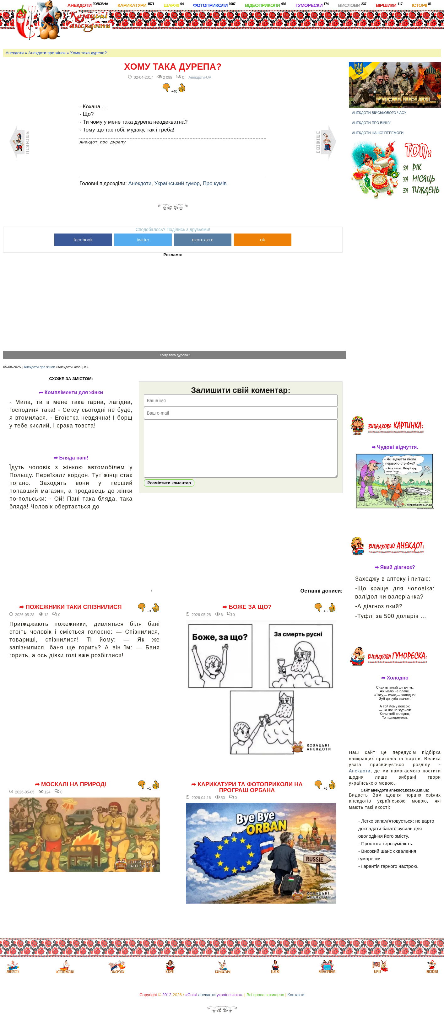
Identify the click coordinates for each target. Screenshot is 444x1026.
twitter (143, 239)
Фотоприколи (214, 5)
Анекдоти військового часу (379, 113)
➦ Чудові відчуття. (394, 447)
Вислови (352, 5)
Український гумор (177, 183)
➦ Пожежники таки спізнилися (70, 607)
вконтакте (203, 239)
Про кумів (214, 183)
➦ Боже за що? (247, 607)
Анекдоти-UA (199, 77)
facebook (83, 239)
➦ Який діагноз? (395, 567)
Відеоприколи (265, 5)
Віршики (389, 5)
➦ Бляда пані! (71, 457)
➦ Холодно (395, 677)
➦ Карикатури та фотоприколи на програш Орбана (247, 787)
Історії (421, 5)
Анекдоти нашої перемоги (377, 133)
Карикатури (135, 5)
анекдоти (206, 994)
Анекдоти (87, 5)
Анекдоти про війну (371, 123)
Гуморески (312, 5)
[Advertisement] (248, 28)
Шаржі (174, 5)
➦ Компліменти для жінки (71, 392)
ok (262, 239)
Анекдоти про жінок (47, 53)
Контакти (296, 994)
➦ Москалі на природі (70, 784)
